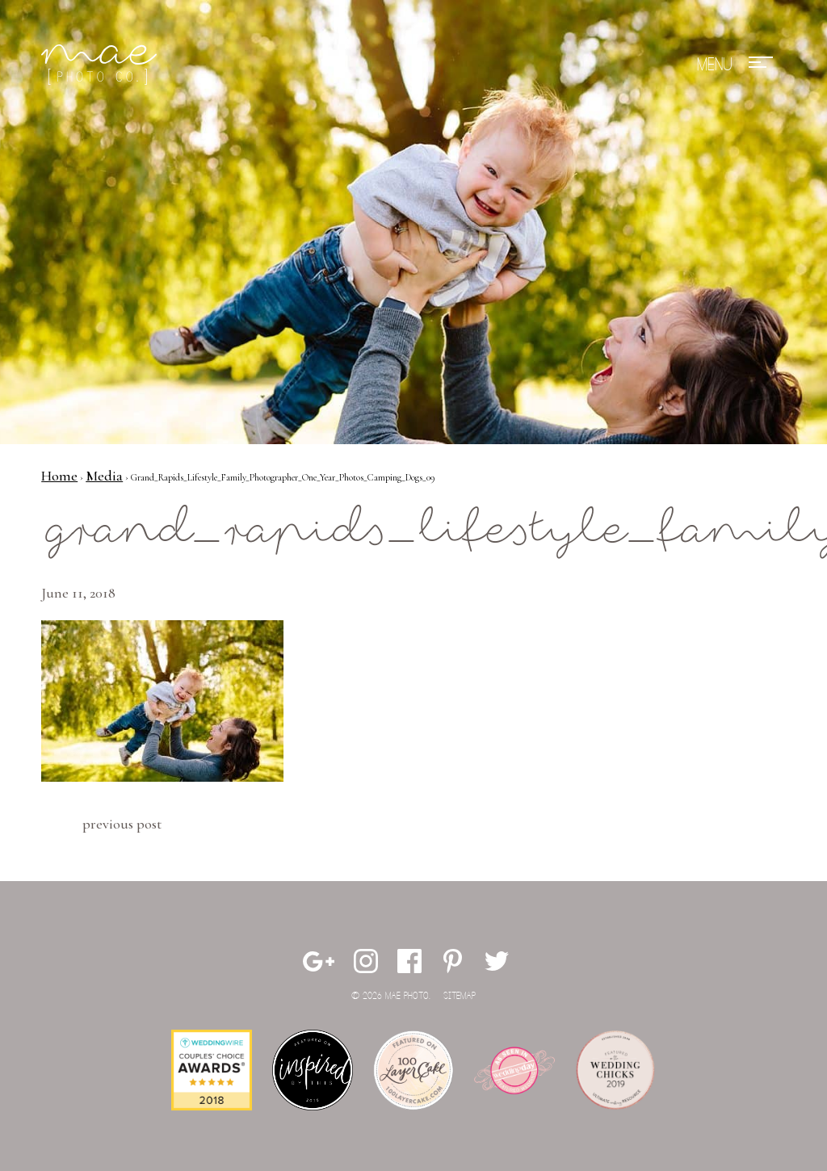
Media (104, 476)
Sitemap (459, 996)
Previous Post (122, 824)
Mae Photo (101, 64)
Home (59, 476)
